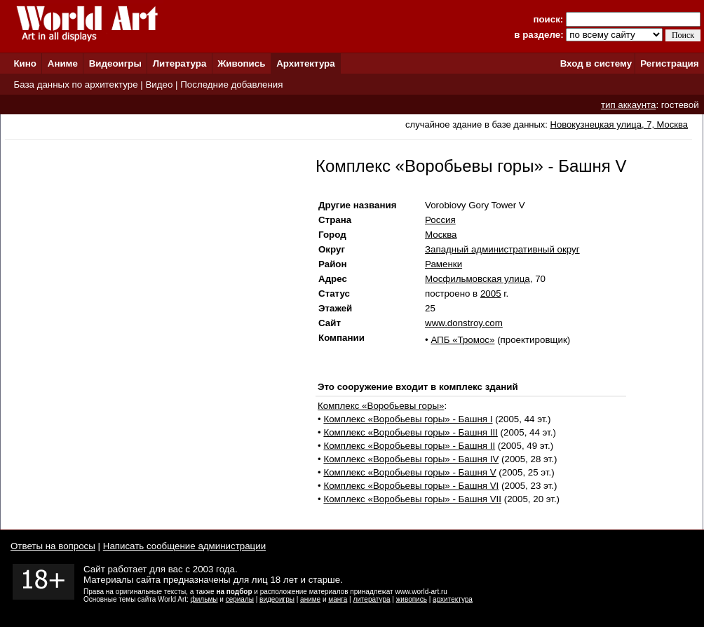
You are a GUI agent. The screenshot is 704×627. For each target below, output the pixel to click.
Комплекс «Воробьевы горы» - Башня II (409, 445)
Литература (180, 63)
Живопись (241, 63)
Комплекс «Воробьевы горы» (381, 405)
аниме (310, 599)
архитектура (453, 599)
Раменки (443, 264)
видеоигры (277, 599)
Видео (158, 84)
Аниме (63, 63)
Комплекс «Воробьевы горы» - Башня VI (411, 485)
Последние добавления (231, 84)
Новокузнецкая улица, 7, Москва (619, 124)
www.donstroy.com (464, 323)
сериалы (240, 599)
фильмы (204, 599)
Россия (440, 220)
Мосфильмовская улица (477, 279)
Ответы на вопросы (53, 546)
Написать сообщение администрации (184, 546)
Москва (441, 234)
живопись (411, 599)
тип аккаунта (628, 105)
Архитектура (305, 63)
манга (337, 599)
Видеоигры (115, 63)
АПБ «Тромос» (462, 340)
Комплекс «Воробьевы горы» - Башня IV (411, 459)
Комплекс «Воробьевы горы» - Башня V (409, 472)
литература (371, 599)
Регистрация (669, 63)
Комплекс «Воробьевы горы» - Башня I (407, 419)
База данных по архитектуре (75, 84)
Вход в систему (596, 63)
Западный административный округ (502, 249)
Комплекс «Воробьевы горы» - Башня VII (412, 499)
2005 (490, 293)
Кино (24, 63)
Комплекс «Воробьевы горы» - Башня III (410, 432)
